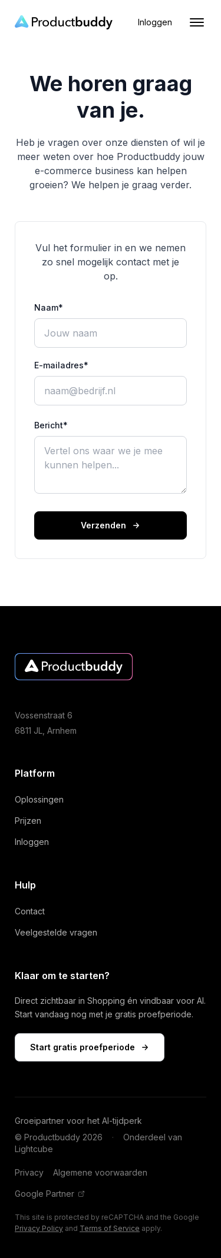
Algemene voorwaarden (100, 1172)
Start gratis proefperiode (89, 1047)
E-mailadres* (61, 365)
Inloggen (155, 22)
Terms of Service (110, 1228)
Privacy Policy (39, 1228)
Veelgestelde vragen (61, 932)
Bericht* (51, 425)
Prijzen (33, 821)
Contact (35, 911)
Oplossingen (44, 799)
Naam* (48, 307)
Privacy (29, 1172)
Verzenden (110, 525)
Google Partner (50, 1194)
